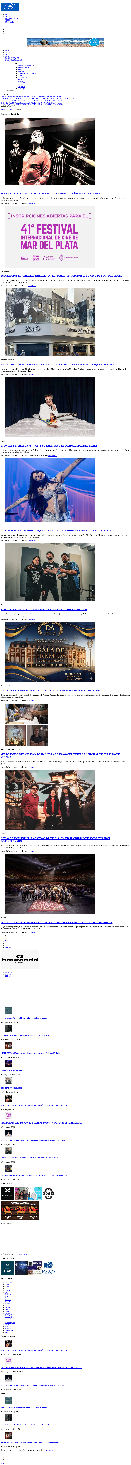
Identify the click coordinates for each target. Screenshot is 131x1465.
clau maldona (9, 1317)
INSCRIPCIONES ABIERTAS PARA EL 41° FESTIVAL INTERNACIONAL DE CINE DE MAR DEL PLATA (39, 98)
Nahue (7, 1325)
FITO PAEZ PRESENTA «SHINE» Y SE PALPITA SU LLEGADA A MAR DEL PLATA (31, 100)
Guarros (8, 1309)
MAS (15, 64)
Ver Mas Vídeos (21, 1254)
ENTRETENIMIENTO (26, 66)
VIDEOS (8, 20)
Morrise (8, 1305)
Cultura (7, 52)
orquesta (8, 1290)
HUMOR (21, 75)
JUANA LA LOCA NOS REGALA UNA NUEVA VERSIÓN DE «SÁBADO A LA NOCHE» (33, 96)
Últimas (8, 976)
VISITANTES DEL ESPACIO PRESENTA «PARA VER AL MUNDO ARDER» (28, 102)
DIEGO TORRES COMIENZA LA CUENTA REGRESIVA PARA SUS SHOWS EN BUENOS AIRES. (56, 922)
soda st (7, 1302)
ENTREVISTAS (23, 68)
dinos (7, 1311)
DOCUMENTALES (12, 58)
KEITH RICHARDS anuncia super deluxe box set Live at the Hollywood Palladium (31, 1053)
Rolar (3, 1463)
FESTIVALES (23, 69)
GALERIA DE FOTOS (13, 18)
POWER (8, 1304)
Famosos (12, 62)
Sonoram (8, 1328)
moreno (7, 1296)
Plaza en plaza (10, 1323)
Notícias (11, 109)
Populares (8, 974)
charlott (7, 1307)
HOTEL (8, 1332)
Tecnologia (21, 89)
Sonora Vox (9, 1319)
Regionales (21, 87)
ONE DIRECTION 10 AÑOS (11, 1088)
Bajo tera (8, 1300)
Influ (6, 1298)
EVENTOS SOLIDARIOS (14, 60)
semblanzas (9, 1321)
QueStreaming (48, 1450)
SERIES (20, 85)
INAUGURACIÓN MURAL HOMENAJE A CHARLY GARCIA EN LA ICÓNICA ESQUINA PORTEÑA (59, 364)
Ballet (7, 50)
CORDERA (9, 1282)
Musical (20, 81)
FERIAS (21, 71)
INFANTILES (22, 77)
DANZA (8, 56)
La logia (8, 1294)
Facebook (8, 972)
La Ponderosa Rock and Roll (11, 1070)
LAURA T (8, 1315)
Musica (20, 79)
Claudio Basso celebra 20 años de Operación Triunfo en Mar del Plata (26, 1035)
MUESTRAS (22, 83)
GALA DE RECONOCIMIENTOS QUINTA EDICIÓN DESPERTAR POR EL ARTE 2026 (32, 104)
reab (6, 1292)
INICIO (7, 14)
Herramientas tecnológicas (27, 73)
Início (3, 109)
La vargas (8, 1326)
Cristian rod (9, 1330)
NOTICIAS (9, 16)
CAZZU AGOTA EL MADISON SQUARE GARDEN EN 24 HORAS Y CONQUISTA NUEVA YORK (56, 530)
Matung (7, 1286)
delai (6, 1288)
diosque (7, 1313)
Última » (8, 947)
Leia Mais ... (32, 204)
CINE (7, 54)
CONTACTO (9, 22)
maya (7, 1284)
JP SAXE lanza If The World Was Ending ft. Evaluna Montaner (24, 1018)
